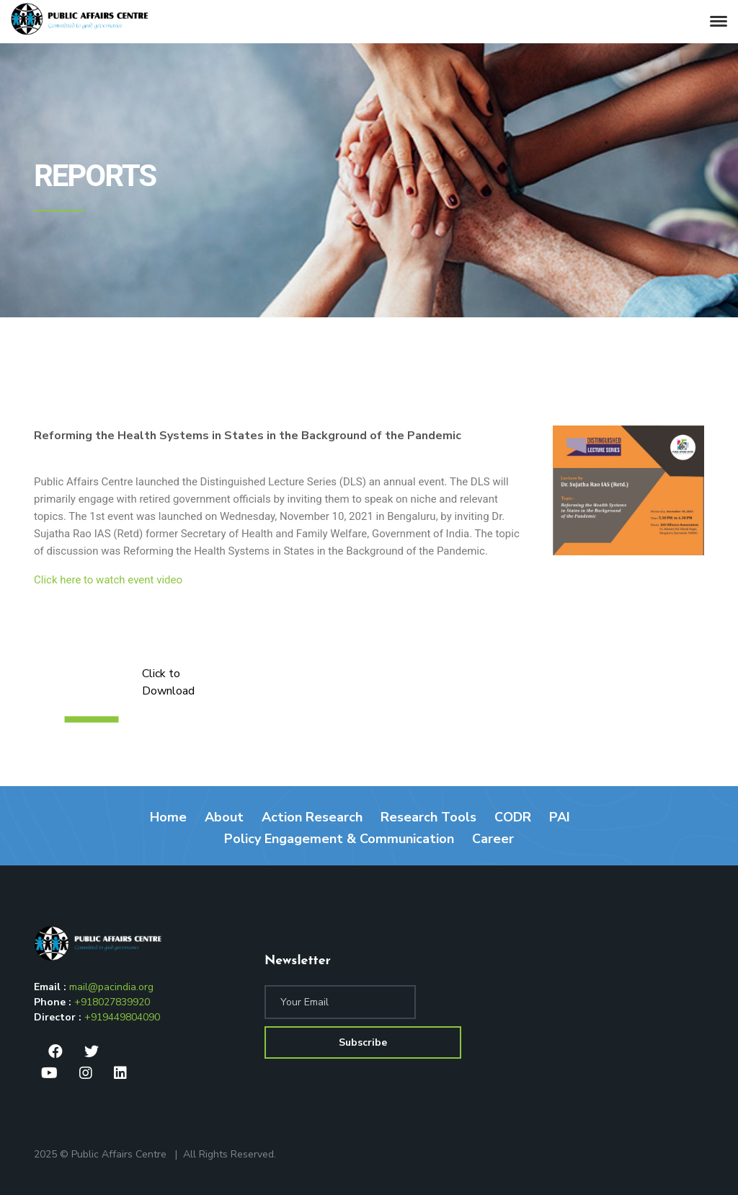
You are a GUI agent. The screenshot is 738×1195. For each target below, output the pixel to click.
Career (493, 838)
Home (168, 817)
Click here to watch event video (108, 579)
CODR (512, 817)
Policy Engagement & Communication (339, 838)
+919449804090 (122, 1017)
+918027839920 (112, 1002)
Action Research (312, 817)
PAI (559, 817)
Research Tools (428, 817)
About (224, 817)
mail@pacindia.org (111, 987)
